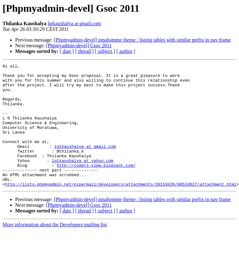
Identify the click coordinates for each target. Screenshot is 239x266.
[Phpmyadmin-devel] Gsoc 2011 (79, 45)
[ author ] (126, 51)
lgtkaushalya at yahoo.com (82, 180)
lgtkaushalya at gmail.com (74, 23)
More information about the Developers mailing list (55, 249)
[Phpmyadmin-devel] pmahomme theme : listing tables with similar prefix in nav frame (142, 40)
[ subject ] (105, 51)
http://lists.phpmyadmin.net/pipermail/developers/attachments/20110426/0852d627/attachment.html (120, 208)
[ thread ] (84, 51)
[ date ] (67, 51)
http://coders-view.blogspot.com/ (96, 186)
